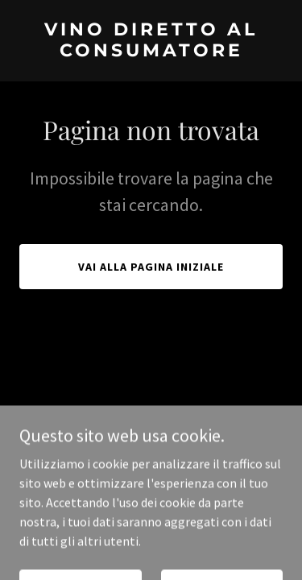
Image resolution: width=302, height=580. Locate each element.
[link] (151, 52)
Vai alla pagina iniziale (151, 266)
